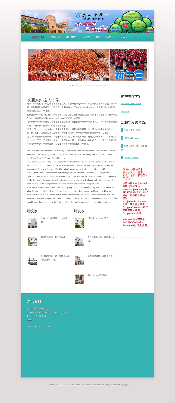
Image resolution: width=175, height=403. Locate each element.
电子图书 (71, 37)
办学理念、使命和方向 (131, 103)
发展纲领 (125, 111)
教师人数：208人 (132, 138)
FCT (109, 384)
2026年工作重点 (132, 157)
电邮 (97, 37)
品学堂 (86, 37)
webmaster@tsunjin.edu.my (38, 326)
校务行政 (55, 37)
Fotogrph (124, 384)
